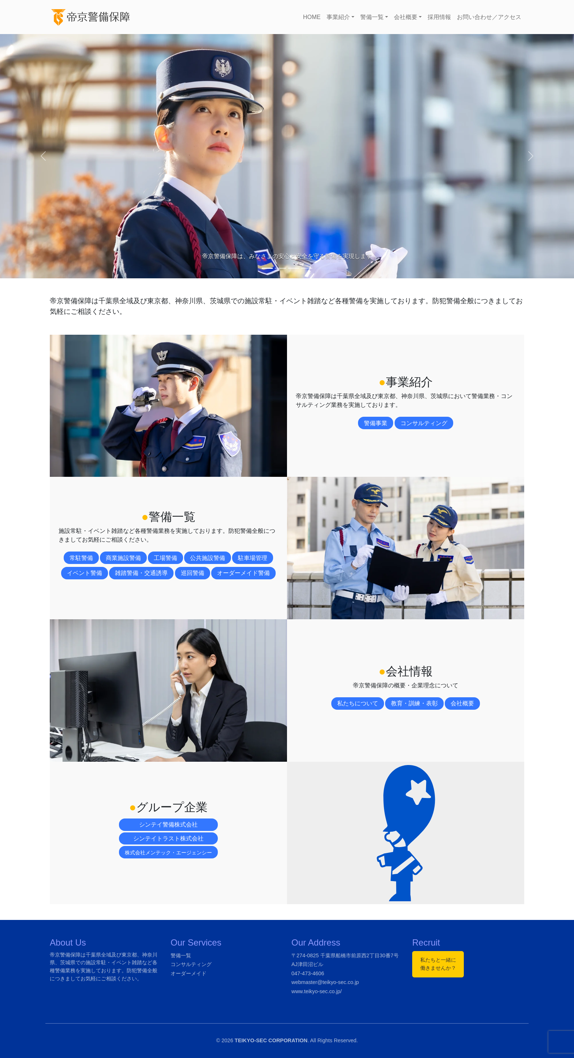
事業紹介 (338, 17)
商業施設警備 (123, 558)
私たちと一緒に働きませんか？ (438, 964)
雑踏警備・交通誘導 (141, 573)
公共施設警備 (207, 558)
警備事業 (375, 423)
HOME (312, 17)
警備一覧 (372, 17)
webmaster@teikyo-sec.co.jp (325, 982)
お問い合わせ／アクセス (489, 17)
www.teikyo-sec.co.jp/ (316, 991)
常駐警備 (81, 558)
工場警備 (165, 558)
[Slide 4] (306, 268)
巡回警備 (192, 573)
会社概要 (405, 17)
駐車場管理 (252, 558)
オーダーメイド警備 (243, 573)
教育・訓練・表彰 (414, 703)
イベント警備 (84, 573)
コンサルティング (423, 423)
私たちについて (357, 703)
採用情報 (439, 17)
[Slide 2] (280, 268)
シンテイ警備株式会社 (168, 824)
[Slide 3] (293, 268)
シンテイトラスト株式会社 (168, 838)
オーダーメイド (188, 973)
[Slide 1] (267, 268)
